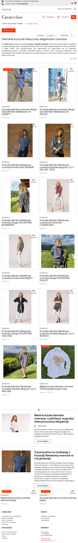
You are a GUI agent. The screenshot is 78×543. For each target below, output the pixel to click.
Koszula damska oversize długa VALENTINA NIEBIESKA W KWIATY (19, 111)
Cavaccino (6, 498)
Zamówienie (45, 506)
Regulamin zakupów (9, 520)
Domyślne (51, 35)
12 (73, 35)
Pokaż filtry (9, 30)
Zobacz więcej (67, 406)
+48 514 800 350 (22, 4)
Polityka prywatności (9, 518)
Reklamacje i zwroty (9, 508)
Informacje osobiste (48, 502)
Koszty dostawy (7, 506)
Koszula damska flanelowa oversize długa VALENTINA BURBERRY (17, 222)
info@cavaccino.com (48, 526)
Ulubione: (50, 17)
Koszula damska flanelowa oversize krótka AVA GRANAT (18, 166)
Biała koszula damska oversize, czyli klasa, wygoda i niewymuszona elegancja (54, 423)
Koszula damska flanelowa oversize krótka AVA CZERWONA (54, 222)
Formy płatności (7, 504)
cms (36, 539)
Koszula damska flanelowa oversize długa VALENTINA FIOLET (55, 278)
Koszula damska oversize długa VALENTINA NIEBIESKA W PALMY (57, 111)
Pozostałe (7, 513)
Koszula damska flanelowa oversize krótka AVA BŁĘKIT (17, 276)
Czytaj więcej (43, 446)
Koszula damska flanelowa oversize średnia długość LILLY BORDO (57, 333)
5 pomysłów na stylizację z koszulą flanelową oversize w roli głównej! (53, 461)
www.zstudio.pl (44, 539)
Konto (44, 498)
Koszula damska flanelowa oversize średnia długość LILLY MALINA (19, 388)
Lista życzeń (45, 504)
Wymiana (5, 510)
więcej (73, 59)
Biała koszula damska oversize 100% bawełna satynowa (56, 387)
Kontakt (5, 524)
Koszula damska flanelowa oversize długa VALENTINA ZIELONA (17, 333)
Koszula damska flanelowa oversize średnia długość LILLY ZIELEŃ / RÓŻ (57, 167)
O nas (4, 522)
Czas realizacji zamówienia (11, 502)
